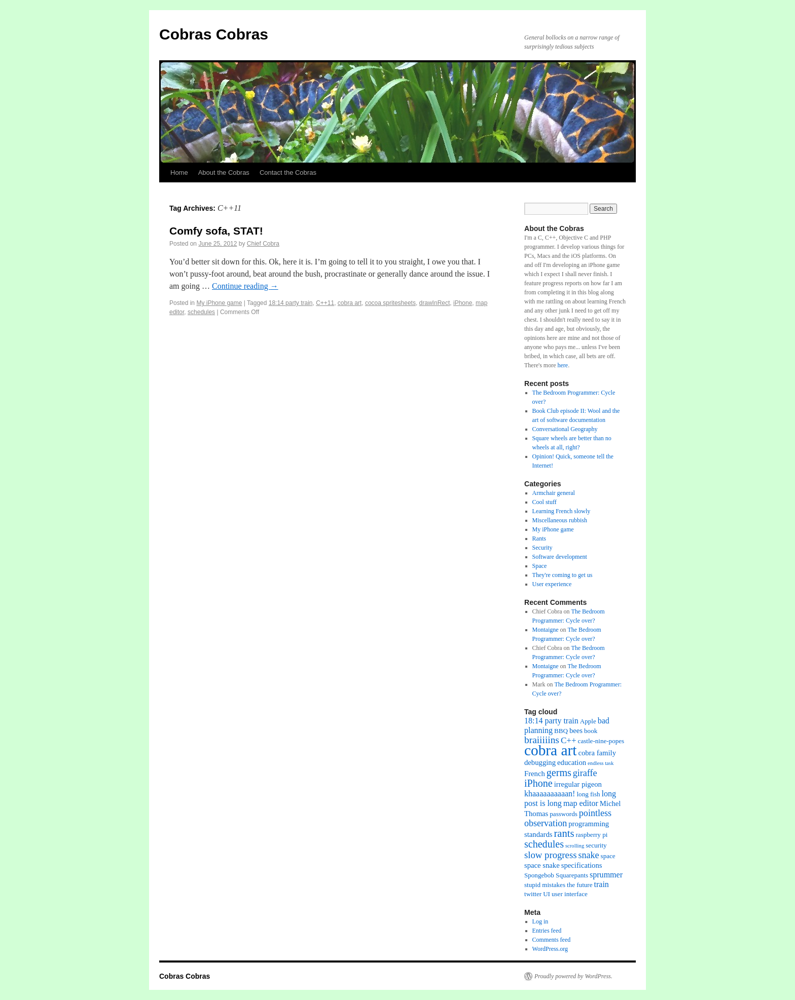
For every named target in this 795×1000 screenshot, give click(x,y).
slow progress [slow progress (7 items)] (550, 855)
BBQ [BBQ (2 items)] (561, 731)
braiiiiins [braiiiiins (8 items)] (541, 740)
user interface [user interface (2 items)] (570, 894)
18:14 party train (291, 302)
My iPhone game (219, 302)
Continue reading (245, 286)
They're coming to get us (562, 575)
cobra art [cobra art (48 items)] (550, 750)
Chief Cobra (263, 243)
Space (539, 565)
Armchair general (553, 492)
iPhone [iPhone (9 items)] (538, 783)
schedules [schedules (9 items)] (544, 844)
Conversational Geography (565, 429)
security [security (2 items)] (596, 845)
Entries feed (547, 930)
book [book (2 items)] (590, 731)
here (562, 365)
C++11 (325, 302)
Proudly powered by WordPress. (573, 976)
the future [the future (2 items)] (579, 885)
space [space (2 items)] (608, 856)
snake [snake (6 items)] (588, 855)
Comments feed (551, 939)
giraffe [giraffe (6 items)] (585, 773)
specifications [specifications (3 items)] (581, 865)
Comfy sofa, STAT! (216, 231)
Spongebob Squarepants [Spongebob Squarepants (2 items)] (556, 875)
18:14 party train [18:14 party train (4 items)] (551, 720)
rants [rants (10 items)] (564, 833)
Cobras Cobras (213, 34)
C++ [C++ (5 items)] (568, 740)
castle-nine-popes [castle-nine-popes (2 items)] (601, 741)
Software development (559, 556)
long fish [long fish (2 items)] (588, 794)
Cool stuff (544, 502)
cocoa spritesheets (390, 302)
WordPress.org (550, 948)
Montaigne (545, 629)
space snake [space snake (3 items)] (542, 865)
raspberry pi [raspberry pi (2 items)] (592, 834)
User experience (552, 584)
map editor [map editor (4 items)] (580, 803)
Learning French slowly (561, 511)
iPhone (462, 302)
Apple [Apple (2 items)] (588, 721)
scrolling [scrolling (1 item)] (574, 846)
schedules (201, 312)
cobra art (350, 302)
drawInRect (434, 302)
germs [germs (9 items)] (559, 772)
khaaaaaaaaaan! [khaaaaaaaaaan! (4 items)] (549, 793)
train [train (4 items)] (601, 884)
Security (542, 547)
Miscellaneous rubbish (559, 520)
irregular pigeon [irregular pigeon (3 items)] (578, 784)
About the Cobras (223, 172)
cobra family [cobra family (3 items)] (597, 753)
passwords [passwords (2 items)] (563, 814)
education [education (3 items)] (571, 762)
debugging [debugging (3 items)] (540, 762)
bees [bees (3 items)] (576, 730)
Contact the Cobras (288, 172)
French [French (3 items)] (534, 774)
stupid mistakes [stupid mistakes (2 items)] (544, 885)
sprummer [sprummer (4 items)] (606, 874)
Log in (540, 921)
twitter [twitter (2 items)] (532, 894)
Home (179, 172)
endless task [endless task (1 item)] (600, 763)
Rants (539, 538)
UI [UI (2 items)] (546, 894)
